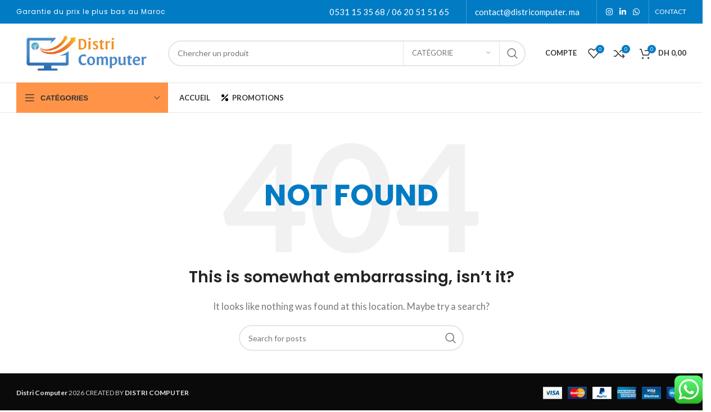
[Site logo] (86, 52)
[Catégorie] (451, 53)
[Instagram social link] (609, 12)
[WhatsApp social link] (636, 12)
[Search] (347, 53)
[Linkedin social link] (623, 12)
